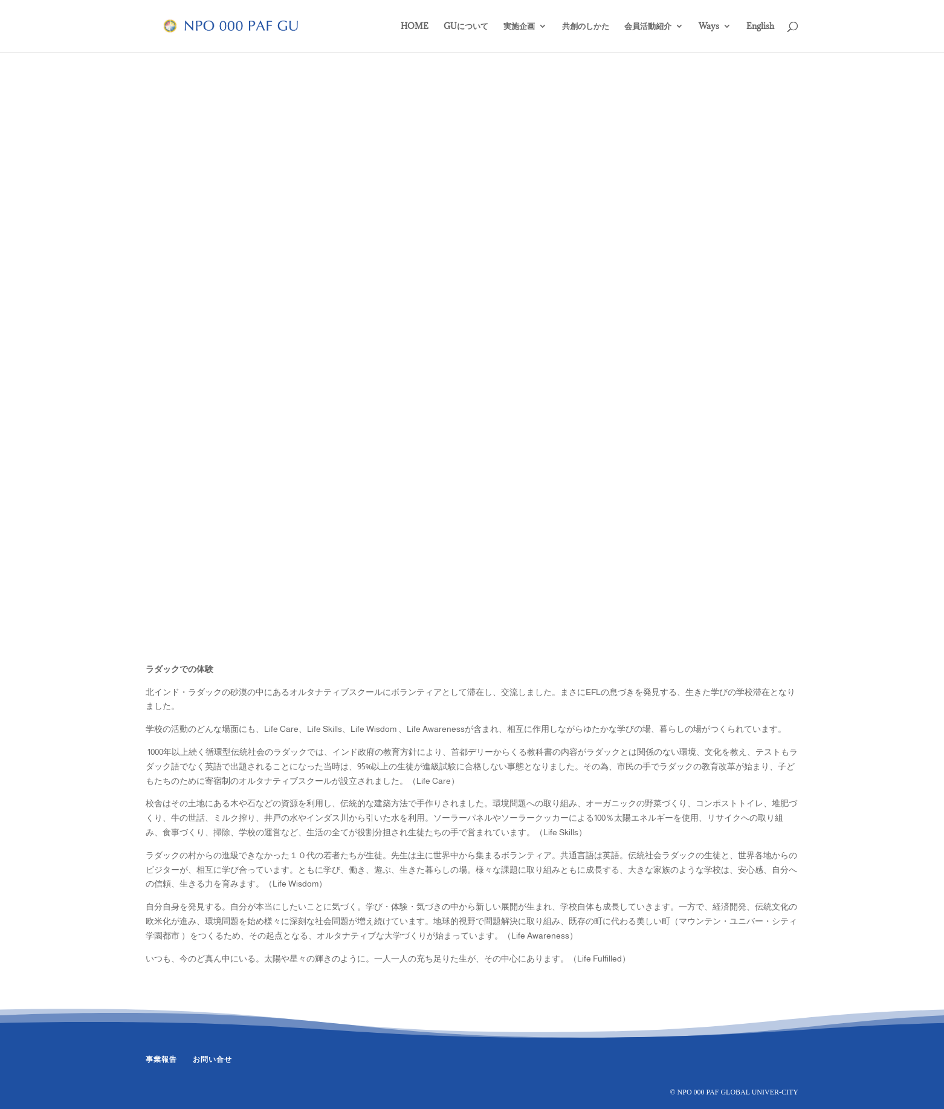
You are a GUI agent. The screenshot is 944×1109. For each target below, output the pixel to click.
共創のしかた (585, 26)
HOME (414, 26)
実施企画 (519, 26)
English (760, 26)
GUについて (466, 26)
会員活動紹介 (647, 26)
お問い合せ (212, 1059)
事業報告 (161, 1059)
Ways (709, 26)
